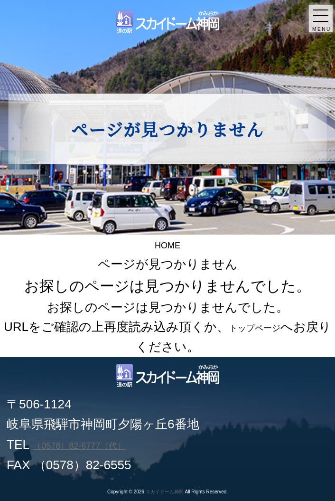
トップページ (267, 327)
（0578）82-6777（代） (100, 444)
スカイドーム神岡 (165, 491)
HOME (167, 244)
